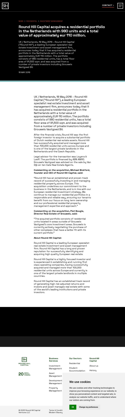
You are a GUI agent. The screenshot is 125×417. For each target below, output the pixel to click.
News (21, 21)
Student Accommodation (77, 369)
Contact (108, 5)
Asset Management (55, 374)
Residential (31, 21)
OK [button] (73, 407)
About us (94, 365)
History (93, 370)
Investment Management (51, 21)
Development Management (55, 382)
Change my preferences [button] (88, 407)
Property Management (55, 389)
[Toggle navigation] (120, 6)
